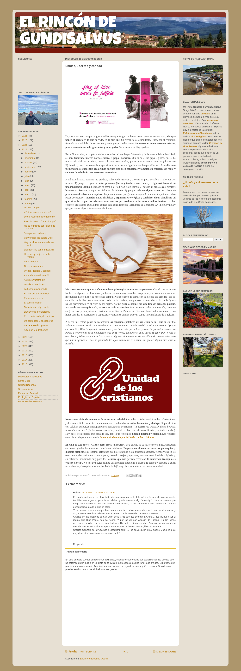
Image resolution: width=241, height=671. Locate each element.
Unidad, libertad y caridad (37, 271)
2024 (25, 145)
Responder (79, 544)
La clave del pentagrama (37, 311)
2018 (25, 355)
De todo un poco (32, 207)
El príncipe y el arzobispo (37, 293)
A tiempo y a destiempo (36, 330)
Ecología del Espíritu (29, 397)
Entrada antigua (164, 651)
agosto (28, 171)
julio (27, 176)
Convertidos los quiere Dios (38, 238)
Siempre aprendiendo (35, 233)
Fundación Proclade (28, 393)
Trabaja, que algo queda (36, 307)
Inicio (124, 651)
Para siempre (31, 261)
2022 (25, 337)
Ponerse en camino (34, 298)
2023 (25, 149)
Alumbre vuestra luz (34, 280)
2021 (25, 341)
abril (27, 190)
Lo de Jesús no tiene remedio (39, 216)
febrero (29, 199)
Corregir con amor (33, 266)
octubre (29, 162)
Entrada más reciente (80, 651)
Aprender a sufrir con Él (36, 275)
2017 (25, 359)
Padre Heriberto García (30, 401)
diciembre (30, 153)
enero (28, 203)
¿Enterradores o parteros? (37, 212)
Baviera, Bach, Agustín (36, 325)
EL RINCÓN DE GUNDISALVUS (71, 32)
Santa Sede (24, 381)
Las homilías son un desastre (39, 249)
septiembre (31, 167)
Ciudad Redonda (27, 385)
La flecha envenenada (35, 289)
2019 (25, 350)
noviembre (30, 158)
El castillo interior (33, 302)
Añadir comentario (77, 551)
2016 (25, 364)
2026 (25, 135)
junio (27, 180)
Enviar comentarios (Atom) (94, 658)
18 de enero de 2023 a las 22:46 (98, 492)
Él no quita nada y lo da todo (39, 316)
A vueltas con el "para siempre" (40, 221)
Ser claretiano (25, 389)
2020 (25, 346)
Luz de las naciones (34, 284)
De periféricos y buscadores (38, 321)
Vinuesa (205, 113)
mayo (28, 185)
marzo (28, 194)
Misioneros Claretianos (30, 376)
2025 (25, 140)
